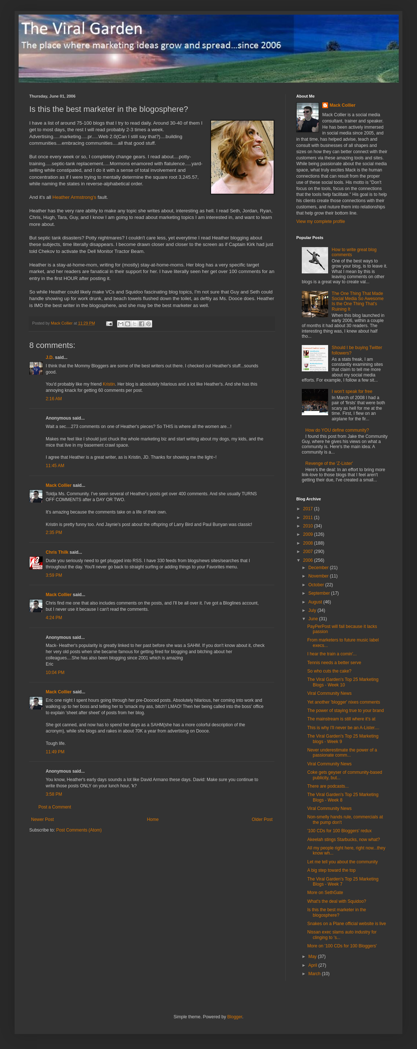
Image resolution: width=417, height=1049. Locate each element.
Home (153, 819)
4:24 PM (54, 617)
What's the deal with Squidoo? (336, 901)
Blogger (234, 1016)
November (319, 576)
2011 (308, 517)
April (313, 965)
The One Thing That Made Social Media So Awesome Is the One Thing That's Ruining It (358, 301)
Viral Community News (329, 693)
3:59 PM (54, 575)
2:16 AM (54, 398)
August (315, 602)
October (316, 584)
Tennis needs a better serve (334, 662)
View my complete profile (320, 221)
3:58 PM (54, 794)
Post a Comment (54, 807)
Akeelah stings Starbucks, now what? (343, 839)
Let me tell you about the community (342, 861)
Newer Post (42, 819)
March (315, 973)
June (313, 618)
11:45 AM (55, 465)
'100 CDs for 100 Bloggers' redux (339, 830)
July (313, 610)
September (319, 593)
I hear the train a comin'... (332, 653)
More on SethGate (325, 892)
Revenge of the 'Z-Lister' (329, 463)
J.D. (50, 357)
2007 (308, 551)
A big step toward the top (331, 870)
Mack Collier (59, 485)
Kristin (109, 384)
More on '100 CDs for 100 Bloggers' (342, 945)
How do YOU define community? (337, 430)
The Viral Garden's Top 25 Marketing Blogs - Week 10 (343, 682)
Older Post (262, 819)
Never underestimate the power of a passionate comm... (342, 752)
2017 (308, 508)
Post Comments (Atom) (79, 830)
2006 (308, 560)
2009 (308, 534)
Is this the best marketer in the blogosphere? (336, 912)
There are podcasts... (328, 786)
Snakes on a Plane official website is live (346, 923)
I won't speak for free (352, 391)
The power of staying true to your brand (345, 710)
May (313, 956)
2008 (308, 543)
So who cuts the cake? (329, 671)
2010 (308, 526)
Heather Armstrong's (74, 197)
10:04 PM (55, 672)
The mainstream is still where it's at (341, 719)
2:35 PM (54, 532)
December (319, 567)
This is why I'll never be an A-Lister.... (343, 727)
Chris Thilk (57, 552)
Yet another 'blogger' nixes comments (343, 702)
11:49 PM (55, 751)
